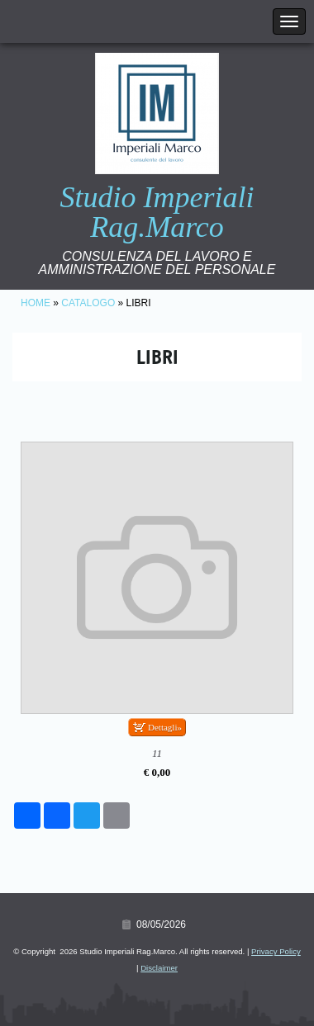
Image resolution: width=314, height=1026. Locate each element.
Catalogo (88, 303)
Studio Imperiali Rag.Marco (157, 212)
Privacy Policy (276, 951)
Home (35, 303)
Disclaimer (159, 967)
